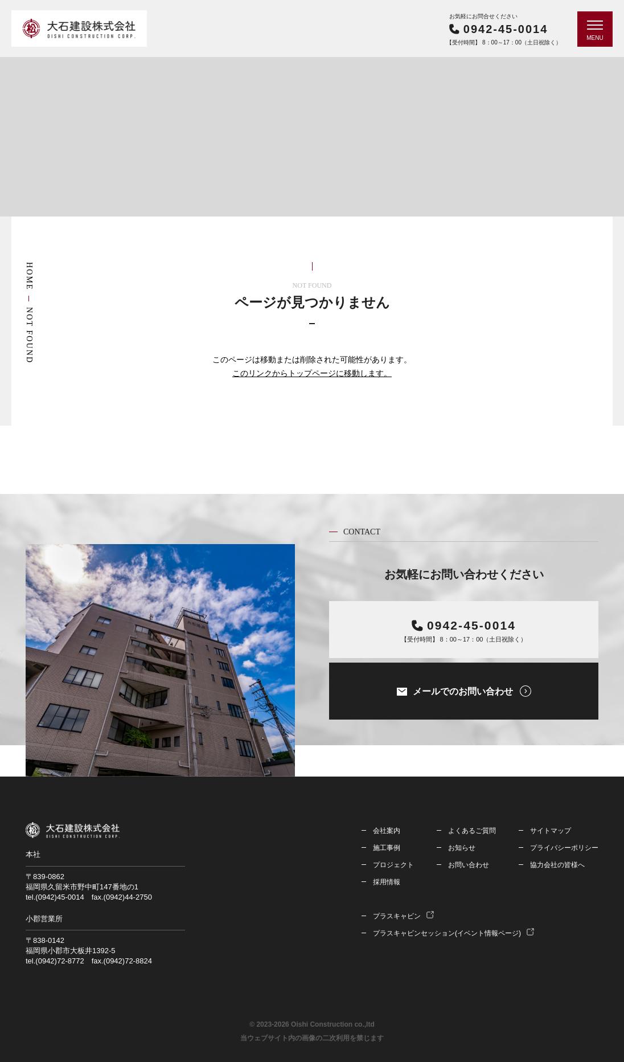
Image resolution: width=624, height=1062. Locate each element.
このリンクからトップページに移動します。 (312, 373)
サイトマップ (550, 831)
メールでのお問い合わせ (463, 691)
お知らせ (461, 848)
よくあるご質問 (472, 831)
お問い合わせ (468, 865)
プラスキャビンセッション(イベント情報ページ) (447, 933)
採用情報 (386, 882)
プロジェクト (393, 865)
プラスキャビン (397, 916)
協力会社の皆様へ (557, 865)
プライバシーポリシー (564, 848)
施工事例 (386, 848)
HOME (29, 276)
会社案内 (386, 831)
